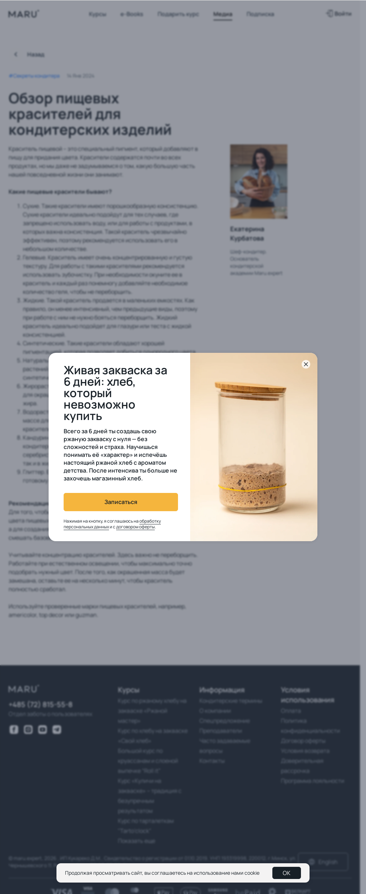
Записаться (120, 502)
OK (287, 873)
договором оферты (135, 527)
